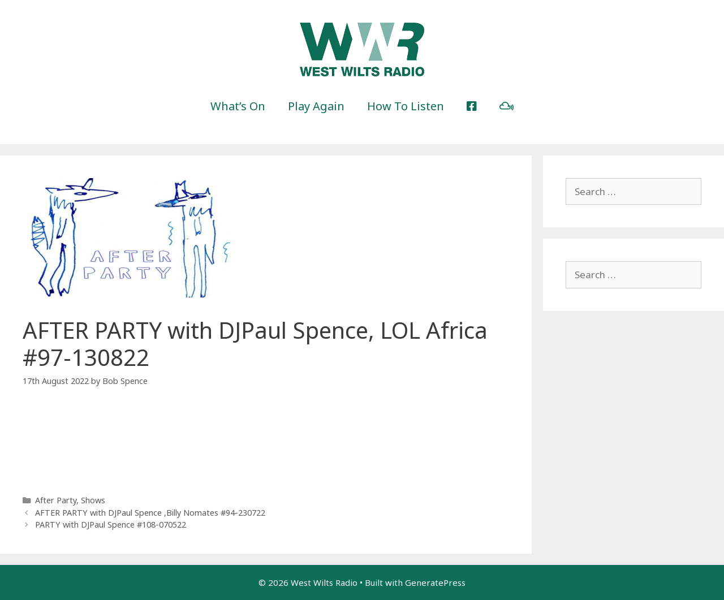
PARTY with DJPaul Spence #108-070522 (110, 524)
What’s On (237, 106)
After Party (55, 500)
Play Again (316, 106)
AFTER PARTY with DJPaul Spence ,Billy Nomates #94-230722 (150, 512)
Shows (93, 500)
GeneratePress (435, 582)
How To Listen (405, 106)
